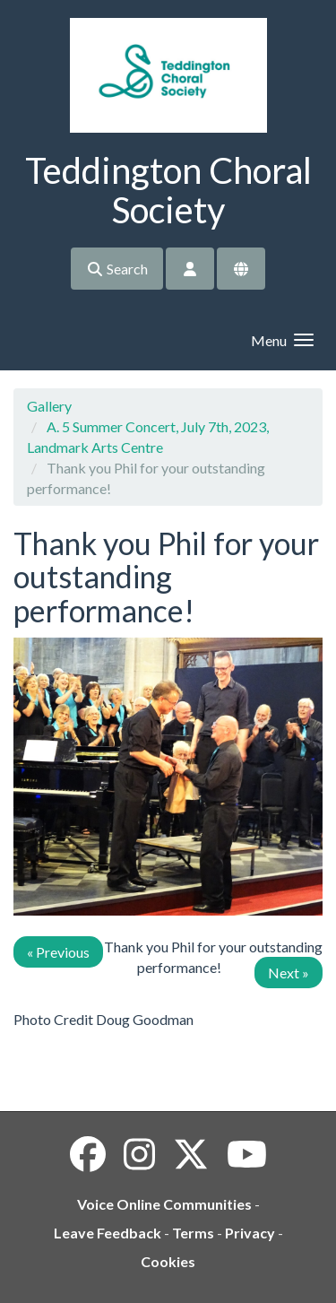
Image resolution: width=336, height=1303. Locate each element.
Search (117, 268)
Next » (288, 972)
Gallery (49, 405)
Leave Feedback (107, 1232)
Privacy (250, 1232)
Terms (193, 1232)
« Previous (58, 951)
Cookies (168, 1261)
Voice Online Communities (164, 1203)
